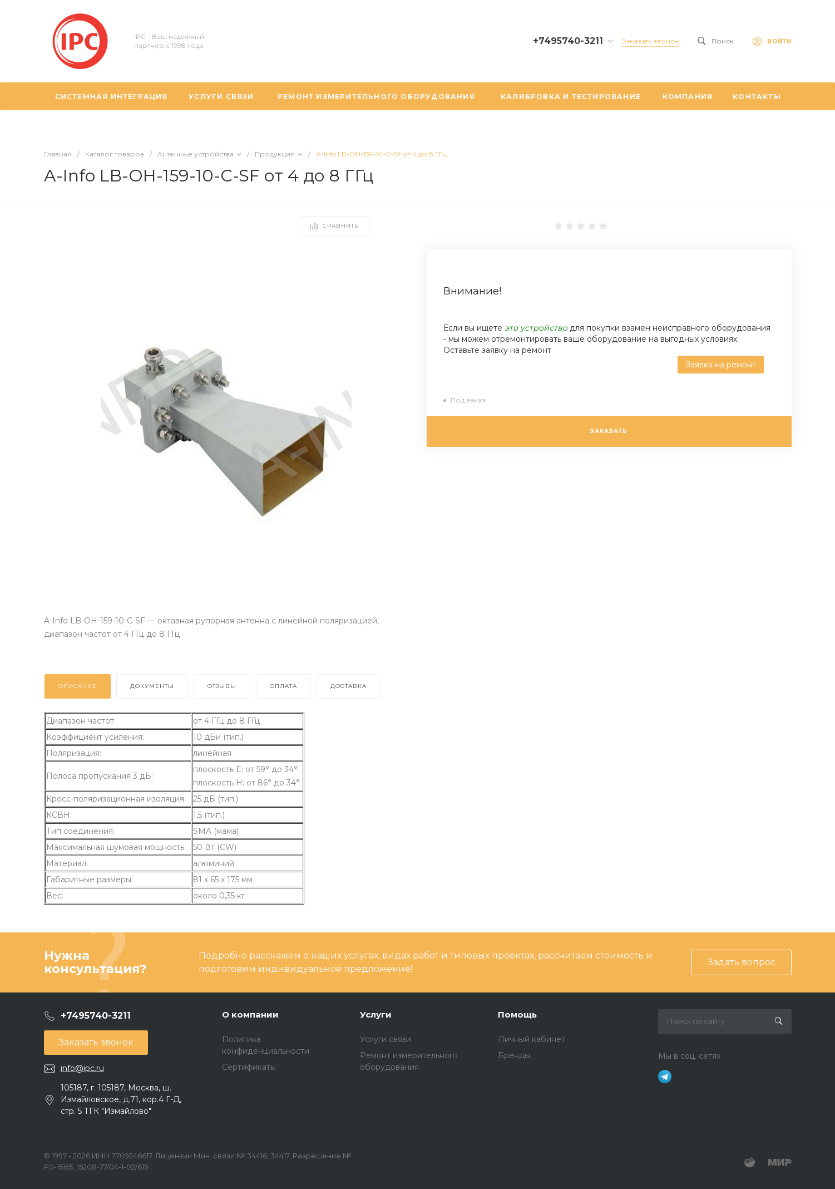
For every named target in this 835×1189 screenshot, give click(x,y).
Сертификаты (249, 1067)
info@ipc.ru (82, 1068)
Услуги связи (385, 1039)
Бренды (514, 1055)
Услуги (376, 1014)
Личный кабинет (531, 1039)
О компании (250, 1014)
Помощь (517, 1014)
